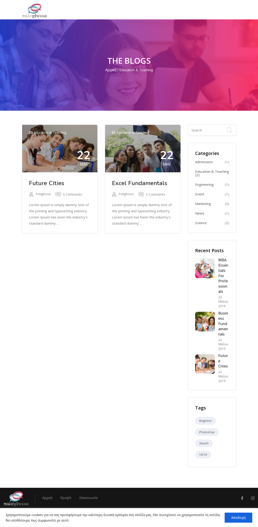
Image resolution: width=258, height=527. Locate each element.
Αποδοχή (238, 517)
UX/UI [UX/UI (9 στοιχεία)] (203, 454)
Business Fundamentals (223, 324)
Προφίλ (66, 498)
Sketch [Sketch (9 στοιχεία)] (204, 443)
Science (201, 223)
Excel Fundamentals (139, 183)
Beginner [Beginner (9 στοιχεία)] (205, 421)
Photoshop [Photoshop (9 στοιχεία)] (207, 432)
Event (199, 194)
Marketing (203, 203)
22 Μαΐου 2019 (223, 301)
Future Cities (46, 183)
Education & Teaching (50, 132)
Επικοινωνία (88, 498)
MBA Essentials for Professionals (223, 275)
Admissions (204, 162)
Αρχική (110, 70)
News (199, 213)
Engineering (204, 184)
